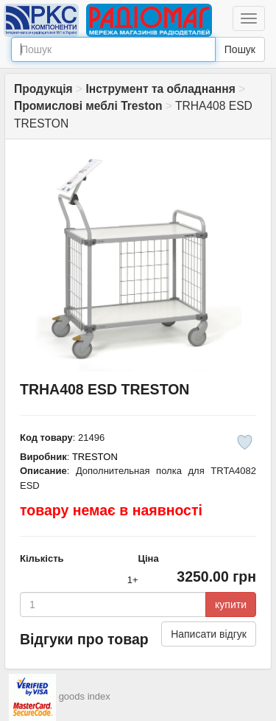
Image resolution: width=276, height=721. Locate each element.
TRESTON (95, 456)
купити (231, 604)
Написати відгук (209, 634)
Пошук (239, 49)
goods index (84, 696)
